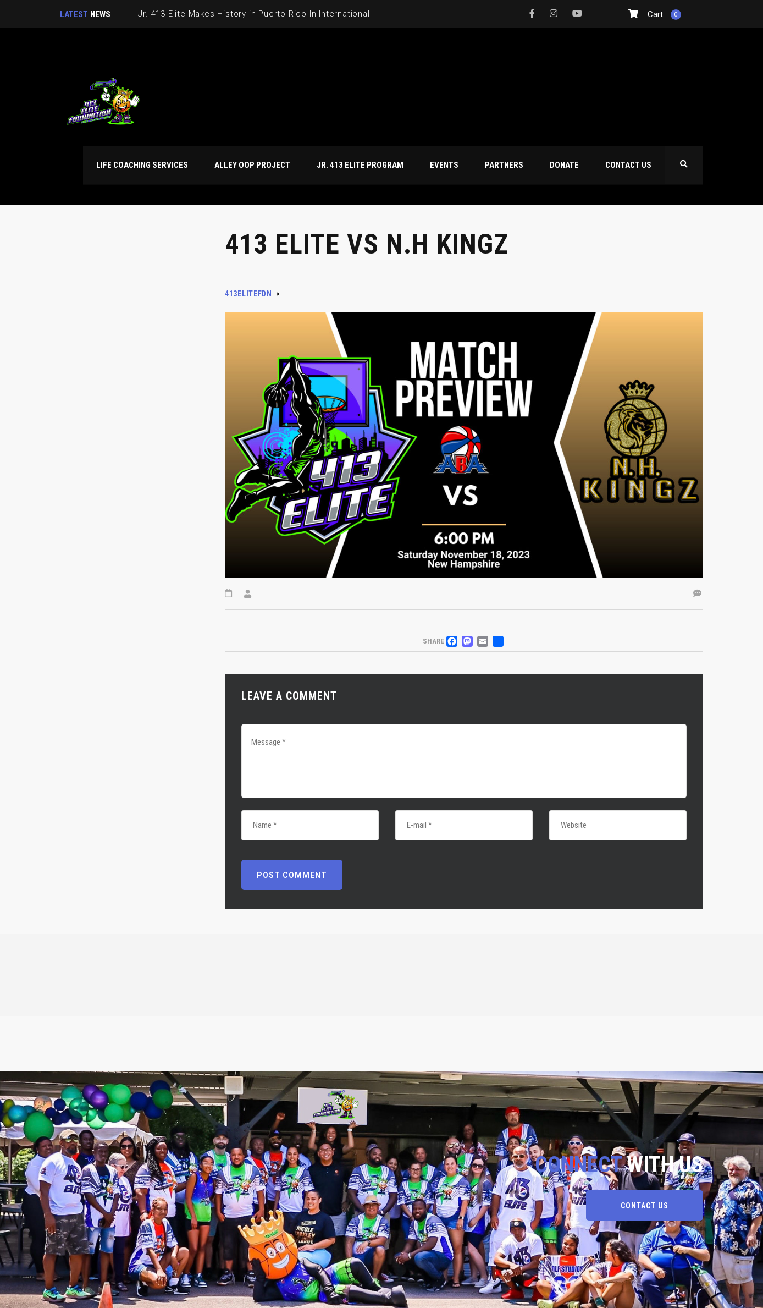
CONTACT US (644, 1205)
